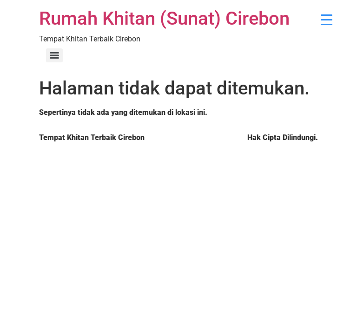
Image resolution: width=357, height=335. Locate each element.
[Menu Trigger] (326, 20)
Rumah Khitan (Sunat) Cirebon (164, 18)
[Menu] (54, 55)
